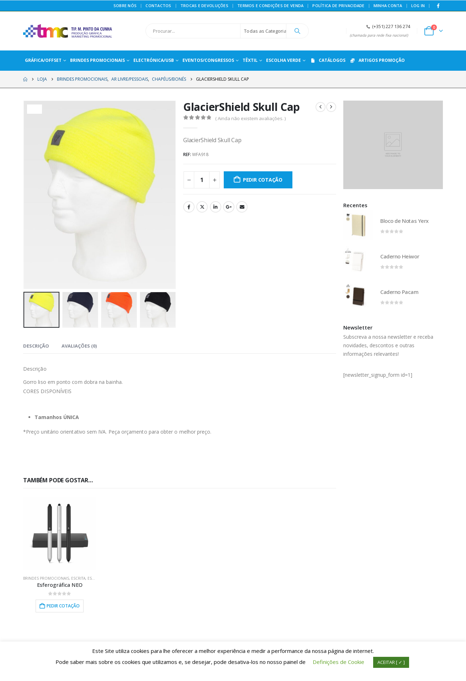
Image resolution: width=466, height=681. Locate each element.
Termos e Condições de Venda (270, 5)
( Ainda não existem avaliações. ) (250, 118)
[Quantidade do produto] (202, 179)
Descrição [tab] (36, 346)
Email (242, 207)
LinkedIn (215, 207)
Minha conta (388, 5)
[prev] (320, 107)
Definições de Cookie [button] (338, 661)
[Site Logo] (67, 31)
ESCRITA (78, 578)
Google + (228, 207)
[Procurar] (297, 31)
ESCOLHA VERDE (283, 60)
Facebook (189, 207)
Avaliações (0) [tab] (79, 346)
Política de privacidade (338, 5)
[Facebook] (438, 5)
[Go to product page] (59, 533)
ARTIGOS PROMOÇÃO (377, 60)
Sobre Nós (125, 5)
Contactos (158, 5)
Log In (418, 5)
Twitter (202, 207)
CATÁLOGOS (327, 60)
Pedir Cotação (262, 179)
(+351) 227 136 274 (391, 26)
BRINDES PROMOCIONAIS (46, 578)
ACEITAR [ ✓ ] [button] (391, 662)
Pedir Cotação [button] (63, 606)
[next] (331, 107)
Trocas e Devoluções (204, 5)
